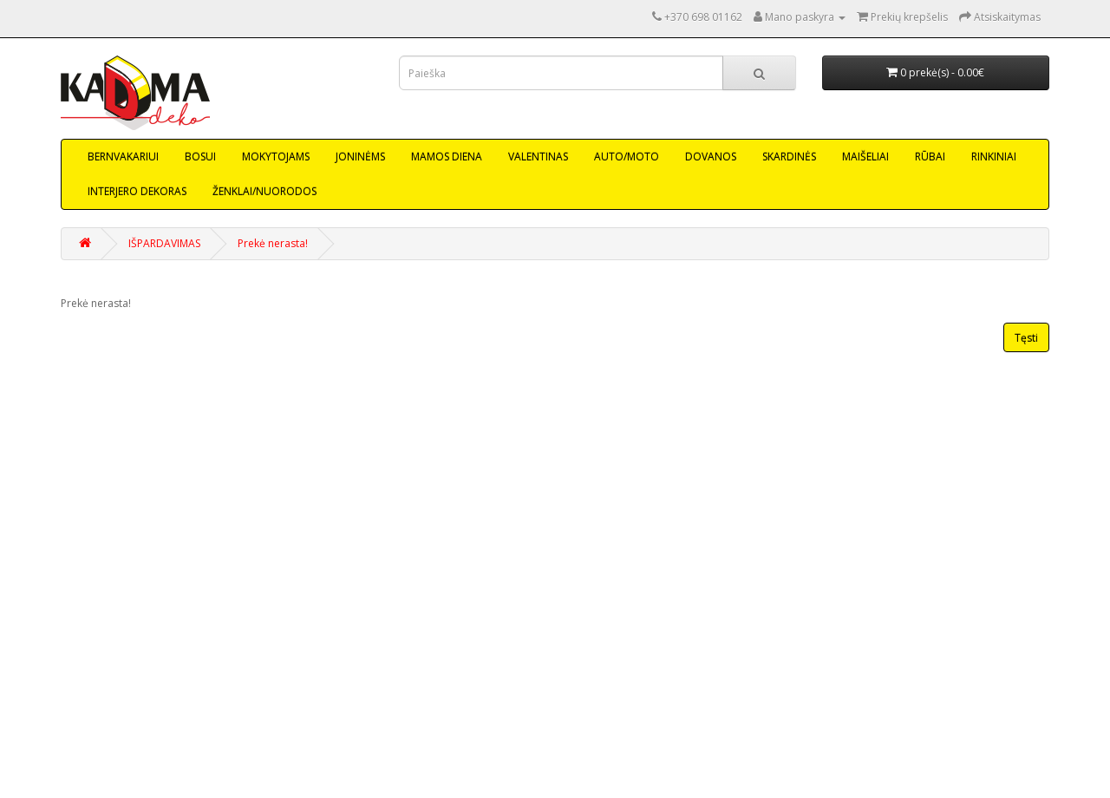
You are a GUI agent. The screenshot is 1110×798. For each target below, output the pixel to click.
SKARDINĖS (789, 156)
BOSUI (200, 156)
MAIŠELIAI (865, 156)
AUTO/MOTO (626, 156)
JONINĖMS (360, 156)
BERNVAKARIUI (123, 156)
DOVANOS (710, 156)
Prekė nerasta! (273, 243)
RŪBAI (930, 156)
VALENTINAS (538, 156)
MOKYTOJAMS (276, 156)
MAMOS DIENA (446, 156)
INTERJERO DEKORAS (137, 191)
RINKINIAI (993, 156)
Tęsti (1026, 337)
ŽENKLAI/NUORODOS (264, 191)
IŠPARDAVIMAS (164, 243)
